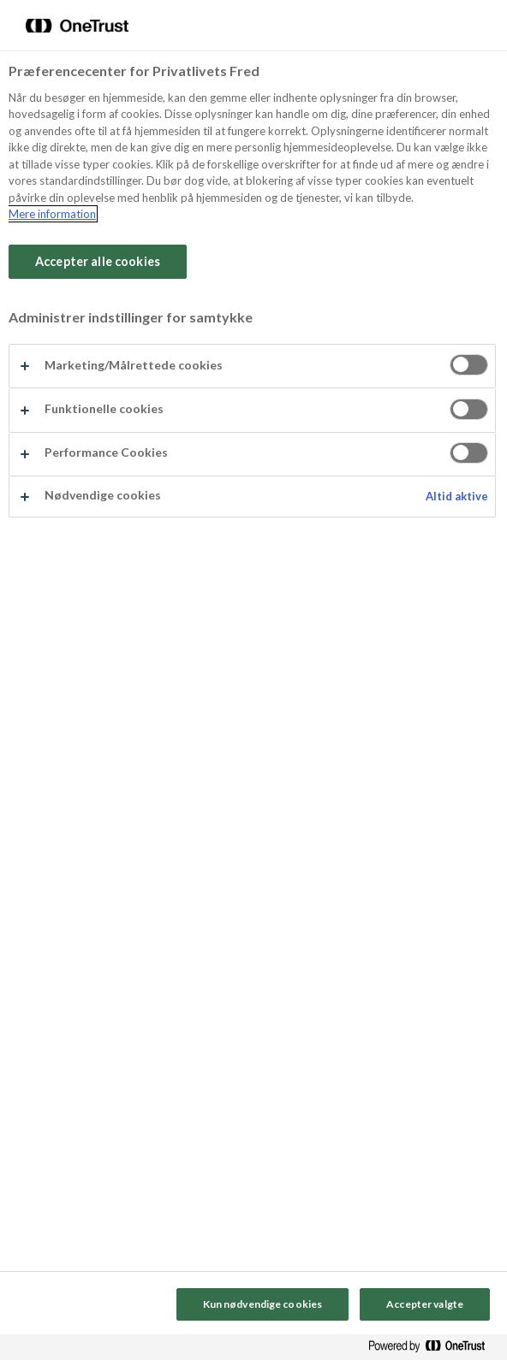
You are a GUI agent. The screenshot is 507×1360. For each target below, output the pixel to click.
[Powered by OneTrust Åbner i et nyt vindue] (433, 1349)
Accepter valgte (424, 1304)
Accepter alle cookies (97, 261)
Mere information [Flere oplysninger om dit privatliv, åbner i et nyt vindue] (52, 214)
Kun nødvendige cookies (263, 1304)
